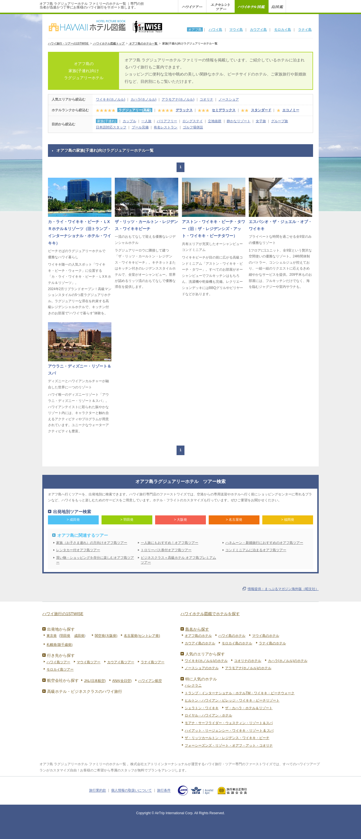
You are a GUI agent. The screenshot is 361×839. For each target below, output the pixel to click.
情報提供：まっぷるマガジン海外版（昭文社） (283, 589)
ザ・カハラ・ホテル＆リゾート (248, 708)
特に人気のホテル (201, 679)
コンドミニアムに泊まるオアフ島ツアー (255, 550)
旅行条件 (164, 791)
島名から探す (197, 629)
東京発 (52, 636)
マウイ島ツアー (88, 662)
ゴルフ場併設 (193, 127)
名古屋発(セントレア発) (142, 636)
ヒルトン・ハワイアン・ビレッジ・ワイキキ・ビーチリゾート (232, 700)
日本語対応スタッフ (111, 127)
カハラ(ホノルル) (144, 99)
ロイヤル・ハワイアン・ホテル (208, 715)
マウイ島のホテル (265, 636)
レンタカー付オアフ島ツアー (78, 550)
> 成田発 (73, 520)
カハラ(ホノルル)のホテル (287, 661)
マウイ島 (236, 30)
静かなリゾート (238, 121)
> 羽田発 (126, 520)
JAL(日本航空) (95, 681)
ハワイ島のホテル (231, 636)
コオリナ (206, 99)
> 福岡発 (287, 520)
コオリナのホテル (247, 661)
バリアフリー (167, 121)
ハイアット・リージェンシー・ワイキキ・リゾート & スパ (229, 731)
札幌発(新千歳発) (59, 645)
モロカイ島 (282, 30)
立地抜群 (214, 121)
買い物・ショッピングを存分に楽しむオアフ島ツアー (95, 560)
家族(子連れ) (106, 121)
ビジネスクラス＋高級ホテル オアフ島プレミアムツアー (178, 560)
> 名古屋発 (234, 520)
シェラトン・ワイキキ (202, 708)
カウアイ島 (258, 30)
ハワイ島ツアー (58, 662)
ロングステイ (192, 121)
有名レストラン (165, 127)
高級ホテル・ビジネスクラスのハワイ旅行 (84, 691)
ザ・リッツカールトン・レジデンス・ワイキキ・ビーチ (227, 738)
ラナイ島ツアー (152, 662)
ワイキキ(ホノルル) (110, 99)
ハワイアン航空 (150, 681)
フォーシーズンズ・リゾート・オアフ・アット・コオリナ (229, 745)
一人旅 (146, 121)
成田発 (79, 636)
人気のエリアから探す (205, 654)
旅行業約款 (97, 791)
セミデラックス (223, 110)
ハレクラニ (193, 685)
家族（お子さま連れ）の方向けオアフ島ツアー (91, 543)
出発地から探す (61, 629)
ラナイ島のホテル (272, 643)
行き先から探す (61, 655)
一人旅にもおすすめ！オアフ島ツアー (169, 543)
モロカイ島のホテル (237, 643)
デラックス (184, 110)
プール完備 (140, 127)
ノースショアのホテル (202, 668)
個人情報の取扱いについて (131, 791)
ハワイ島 (215, 30)
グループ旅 (279, 121)
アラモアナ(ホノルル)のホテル (248, 668)
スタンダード (261, 110)
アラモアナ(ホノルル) (178, 99)
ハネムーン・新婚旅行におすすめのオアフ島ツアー (264, 543)
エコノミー (290, 110)
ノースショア (229, 99)
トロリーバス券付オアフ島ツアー (166, 550)
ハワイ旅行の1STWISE (62, 613)
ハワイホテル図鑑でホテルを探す (210, 613)
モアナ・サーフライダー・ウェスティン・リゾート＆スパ (229, 723)
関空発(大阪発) (106, 636)
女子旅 (261, 121)
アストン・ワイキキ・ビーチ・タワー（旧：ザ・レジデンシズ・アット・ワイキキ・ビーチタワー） (213, 228)
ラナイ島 (305, 30)
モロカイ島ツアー (60, 669)
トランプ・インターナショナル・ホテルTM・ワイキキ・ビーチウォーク (239, 693)
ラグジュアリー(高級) (134, 110)
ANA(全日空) (122, 681)
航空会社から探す (63, 680)
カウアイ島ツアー (120, 662)
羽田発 (65, 636)
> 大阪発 (180, 520)
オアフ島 (195, 30)
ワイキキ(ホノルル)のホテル (206, 661)
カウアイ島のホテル (200, 643)
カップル (129, 121)
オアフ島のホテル (198, 636)
